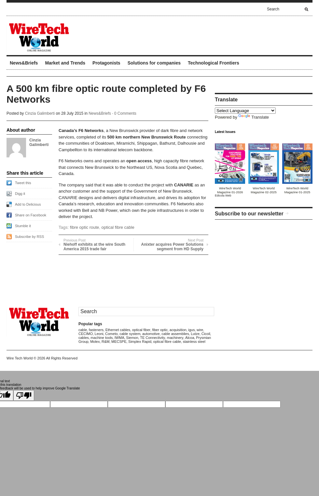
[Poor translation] (23, 395)
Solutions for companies (154, 63)
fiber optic (160, 330)
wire (200, 330)
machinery (175, 338)
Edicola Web (223, 195)
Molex (95, 341)
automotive (151, 334)
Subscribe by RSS (29, 237)
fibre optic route (84, 227)
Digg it (20, 194)
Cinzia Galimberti (40, 113)
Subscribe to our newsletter (249, 213)
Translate (253, 117)
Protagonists (106, 63)
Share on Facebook (30, 215)
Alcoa (189, 338)
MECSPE (118, 341)
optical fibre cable (118, 227)
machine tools (101, 338)
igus (191, 330)
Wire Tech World (20, 358)
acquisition (178, 330)
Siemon (132, 338)
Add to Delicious (28, 204)
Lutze (195, 334)
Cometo (111, 334)
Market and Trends (65, 63)
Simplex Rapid (139, 341)
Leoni (99, 334)
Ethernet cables (117, 330)
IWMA (119, 338)
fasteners (96, 330)
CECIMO (85, 334)
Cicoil (205, 334)
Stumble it (23, 226)
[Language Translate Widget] (245, 111)
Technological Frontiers (213, 63)
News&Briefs (24, 63)
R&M (105, 341)
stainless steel (194, 341)
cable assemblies (175, 334)
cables (83, 338)
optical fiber (141, 330)
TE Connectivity (152, 338)
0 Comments (125, 113)
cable (82, 330)
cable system (129, 334)
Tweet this (23, 183)
